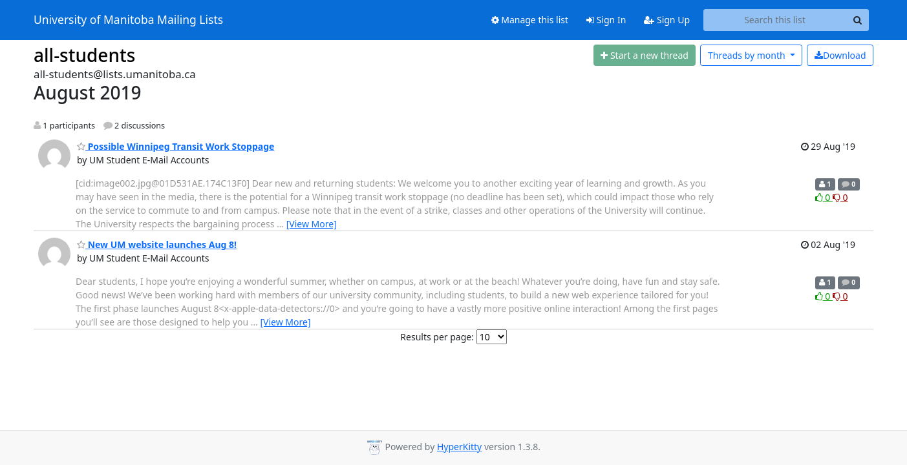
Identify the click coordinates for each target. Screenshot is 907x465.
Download (840, 55)
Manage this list (530, 20)
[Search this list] (774, 20)
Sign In (606, 20)
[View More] (311, 224)
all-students (84, 55)
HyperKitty (459, 446)
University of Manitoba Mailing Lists (128, 20)
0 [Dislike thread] (840, 197)
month (747, 55)
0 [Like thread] (824, 197)
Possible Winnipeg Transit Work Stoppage (175, 146)
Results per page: (437, 337)
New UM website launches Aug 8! (157, 244)
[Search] (857, 20)
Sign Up (667, 20)
